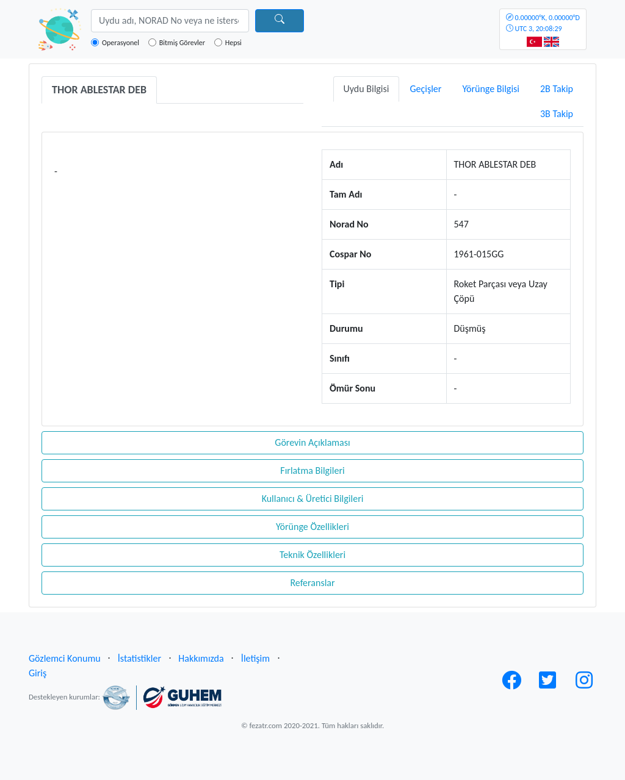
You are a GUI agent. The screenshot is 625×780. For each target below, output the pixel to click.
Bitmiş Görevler (182, 42)
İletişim (255, 658)
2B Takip (556, 89)
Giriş (37, 673)
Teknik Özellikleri (312, 554)
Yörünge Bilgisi (490, 89)
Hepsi (233, 42)
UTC (543, 23)
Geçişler (425, 89)
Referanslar (312, 583)
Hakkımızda (200, 658)
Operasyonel (120, 42)
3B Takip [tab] (556, 114)
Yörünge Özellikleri (312, 526)
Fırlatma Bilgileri (312, 470)
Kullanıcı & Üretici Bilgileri (313, 498)
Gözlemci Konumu (65, 658)
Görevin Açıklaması (312, 442)
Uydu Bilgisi (366, 89)
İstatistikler (139, 658)
